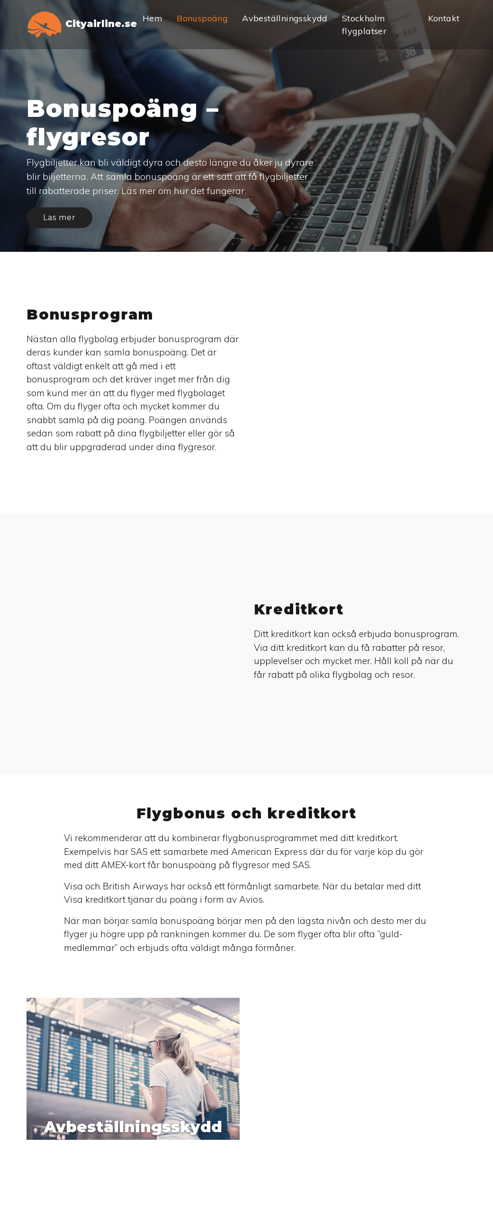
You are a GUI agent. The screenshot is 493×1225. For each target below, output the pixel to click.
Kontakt (444, 18)
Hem (152, 18)
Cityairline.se (81, 24)
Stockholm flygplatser (364, 24)
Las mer (59, 217)
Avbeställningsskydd (285, 18)
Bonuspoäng (202, 18)
